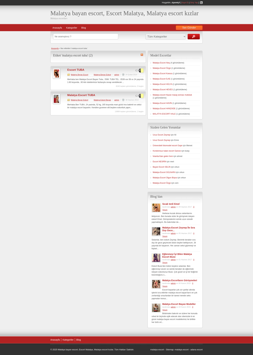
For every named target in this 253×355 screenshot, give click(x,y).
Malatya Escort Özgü (162, 68)
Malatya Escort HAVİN (162, 103)
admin (116, 75)
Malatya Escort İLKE (161, 79)
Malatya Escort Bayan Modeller (179, 304)
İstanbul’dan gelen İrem (163, 156)
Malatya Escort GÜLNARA (164, 172)
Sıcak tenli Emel (171, 204)
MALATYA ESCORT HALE (164, 114)
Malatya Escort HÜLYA (162, 84)
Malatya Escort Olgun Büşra (165, 178)
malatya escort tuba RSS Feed (142, 54)
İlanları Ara (194, 36)
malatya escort (157, 349)
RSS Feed (201, 2)
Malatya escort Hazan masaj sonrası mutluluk (172, 95)
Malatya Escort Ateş (161, 63)
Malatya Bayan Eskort (102, 75)
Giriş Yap (194, 2)
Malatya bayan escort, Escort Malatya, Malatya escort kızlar (124, 13)
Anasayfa (57, 27)
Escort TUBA (75, 69)
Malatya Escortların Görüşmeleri (179, 280)
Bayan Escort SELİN (161, 167)
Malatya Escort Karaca (162, 73)
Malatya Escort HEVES (163, 89)
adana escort (196, 349)
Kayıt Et (185, 2)
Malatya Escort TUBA (81, 95)
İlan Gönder (189, 27)
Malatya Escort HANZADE (164, 108)
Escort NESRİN (159, 161)
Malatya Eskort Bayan (102, 100)
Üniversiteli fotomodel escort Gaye (167, 145)
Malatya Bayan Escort (79, 75)
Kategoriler (71, 27)
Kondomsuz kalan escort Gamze (167, 151)
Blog (83, 27)
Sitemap (170, 349)
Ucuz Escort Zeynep (161, 135)
